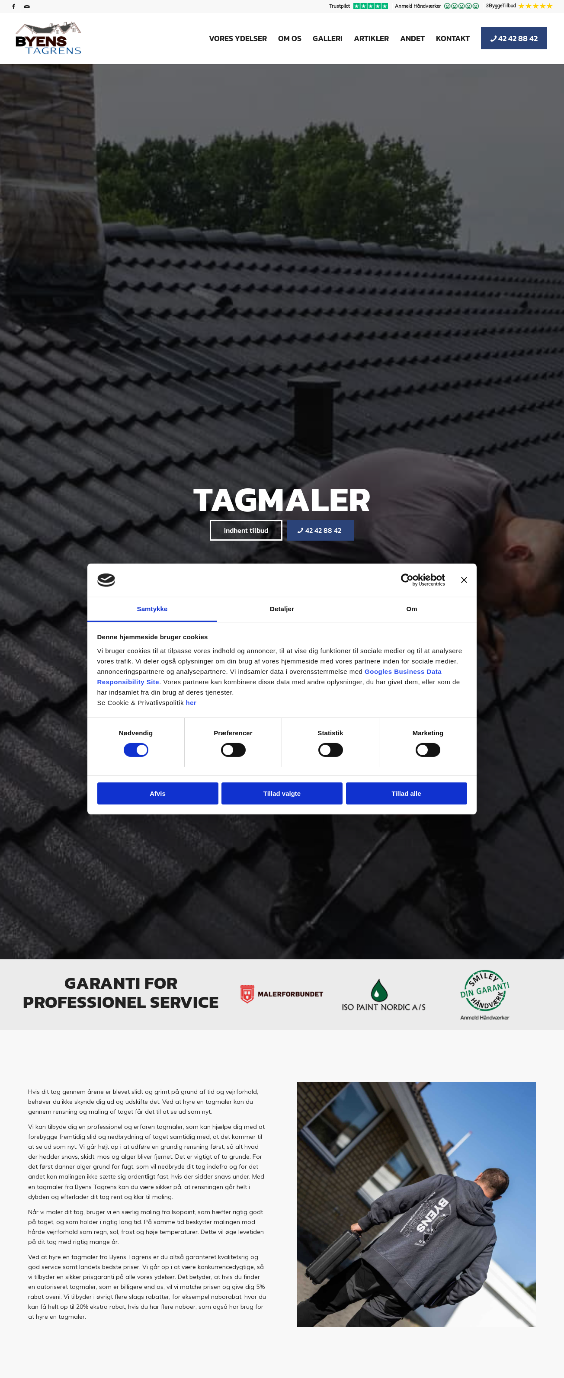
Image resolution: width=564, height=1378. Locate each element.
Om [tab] (411, 608)
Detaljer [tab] (282, 608)
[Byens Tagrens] (48, 38)
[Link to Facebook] (13, 6)
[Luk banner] (464, 580)
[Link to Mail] (26, 6)
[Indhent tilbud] (246, 530)
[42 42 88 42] (320, 530)
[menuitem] (360, 6)
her (191, 702)
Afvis (158, 793)
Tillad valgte (282, 793)
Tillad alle (406, 793)
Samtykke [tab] (152, 608)
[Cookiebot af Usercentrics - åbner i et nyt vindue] (407, 580)
